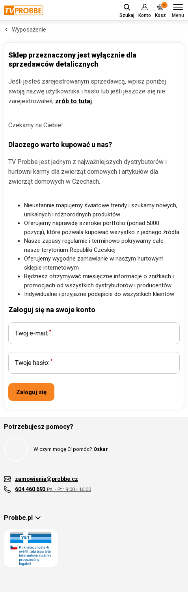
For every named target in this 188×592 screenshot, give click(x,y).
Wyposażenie (29, 29)
